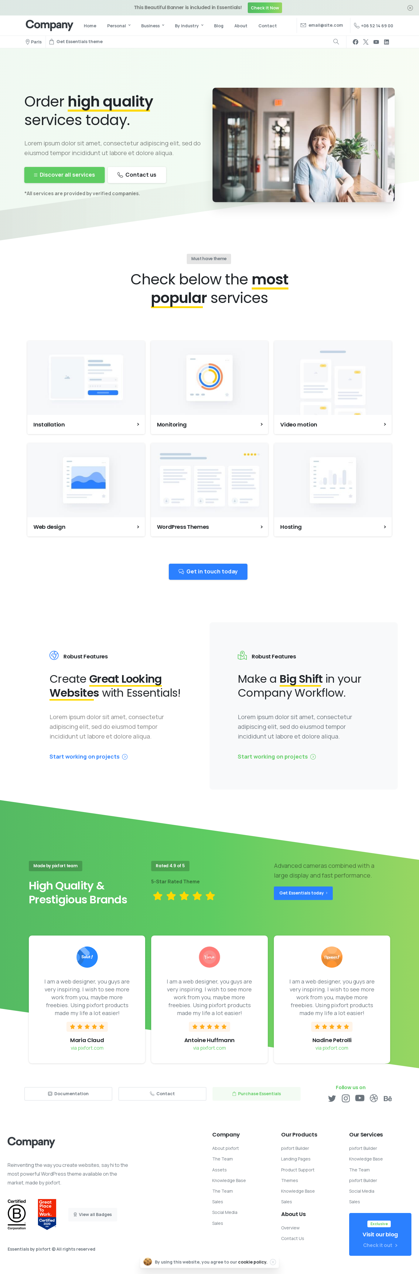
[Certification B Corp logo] (17, 1214)
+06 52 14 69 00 (373, 26)
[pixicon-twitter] (332, 1101)
